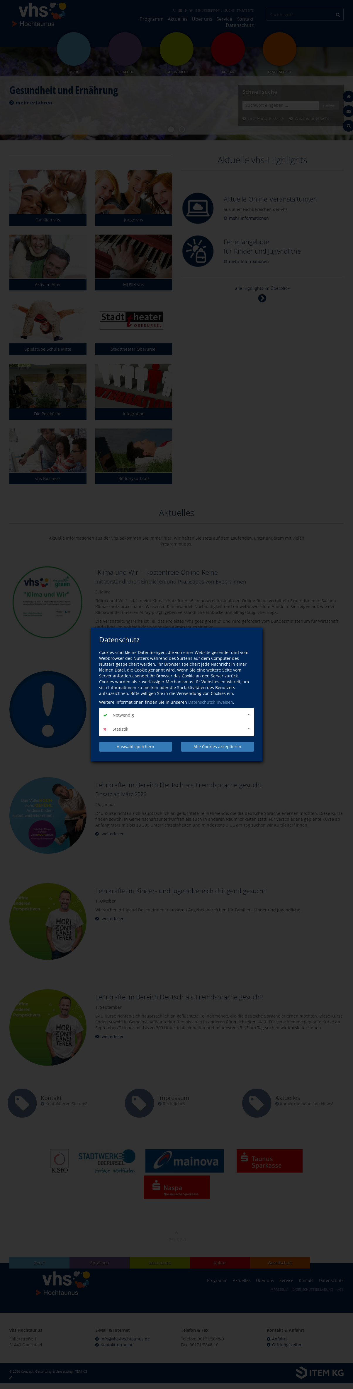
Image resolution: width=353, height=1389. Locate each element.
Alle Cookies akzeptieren (217, 746)
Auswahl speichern (135, 746)
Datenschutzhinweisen (210, 702)
